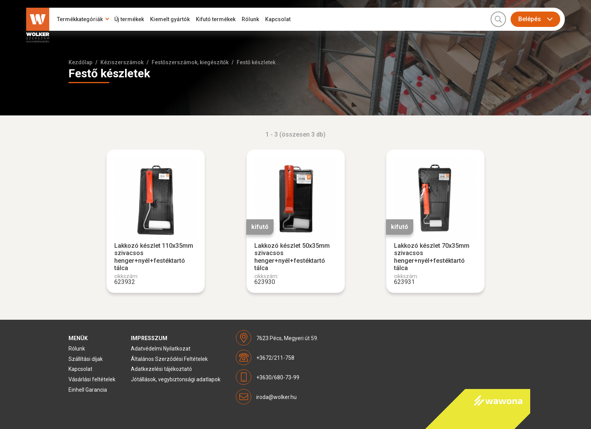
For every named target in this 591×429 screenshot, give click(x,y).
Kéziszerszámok (122, 62)
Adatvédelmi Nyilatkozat (160, 349)
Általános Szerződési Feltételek (169, 359)
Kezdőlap (80, 62)
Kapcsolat (277, 19)
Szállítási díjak (85, 359)
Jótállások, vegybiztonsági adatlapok (175, 379)
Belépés (529, 19)
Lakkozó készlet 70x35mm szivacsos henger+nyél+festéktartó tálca (431, 257)
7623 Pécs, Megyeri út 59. (287, 338)
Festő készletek (256, 62)
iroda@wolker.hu (276, 397)
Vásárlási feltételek (91, 379)
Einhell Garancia (87, 390)
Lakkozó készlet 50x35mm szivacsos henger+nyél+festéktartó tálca (292, 257)
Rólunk (250, 19)
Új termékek (129, 19)
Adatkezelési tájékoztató (161, 369)
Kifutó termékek (215, 19)
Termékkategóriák (80, 19)
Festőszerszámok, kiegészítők (190, 62)
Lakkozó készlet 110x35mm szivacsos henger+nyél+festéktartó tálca (153, 257)
